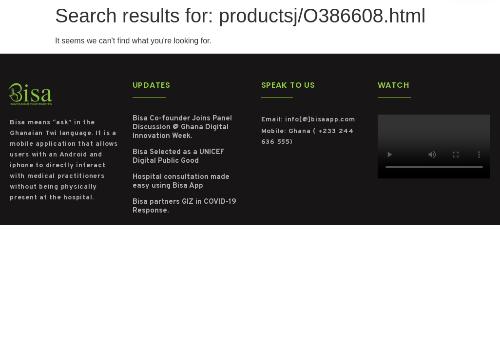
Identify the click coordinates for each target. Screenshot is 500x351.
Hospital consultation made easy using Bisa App (181, 182)
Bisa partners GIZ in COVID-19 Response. (184, 206)
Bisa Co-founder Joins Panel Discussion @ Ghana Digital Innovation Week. (182, 127)
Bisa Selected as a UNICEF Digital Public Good (179, 157)
